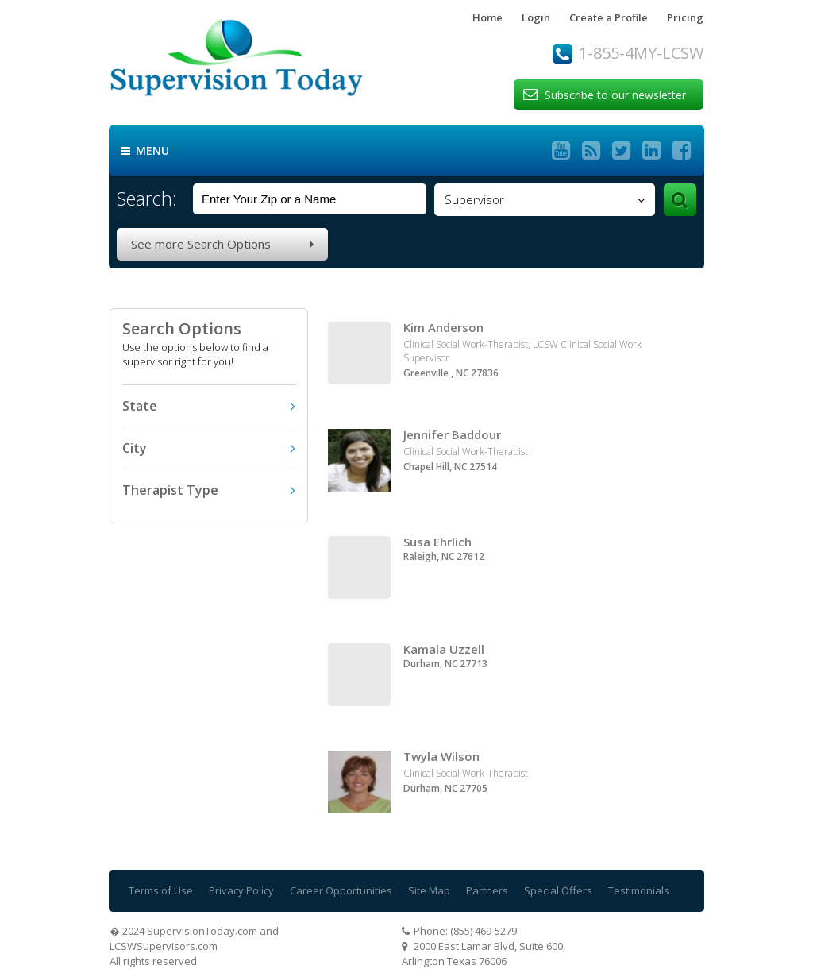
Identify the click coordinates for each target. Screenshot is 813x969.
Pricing (685, 17)
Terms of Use (161, 890)
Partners (487, 890)
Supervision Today (268, 62)
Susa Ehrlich (437, 542)
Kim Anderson (443, 327)
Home (487, 17)
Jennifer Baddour (452, 434)
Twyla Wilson (441, 756)
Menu (145, 150)
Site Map (429, 890)
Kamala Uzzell (443, 649)
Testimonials (638, 890)
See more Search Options (222, 244)
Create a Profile (608, 17)
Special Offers (558, 890)
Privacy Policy (241, 890)
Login (536, 17)
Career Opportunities (341, 890)
